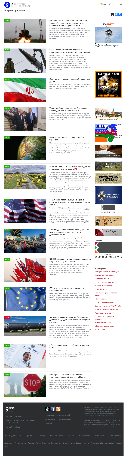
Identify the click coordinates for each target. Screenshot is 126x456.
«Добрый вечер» (101, 299)
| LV (117, 4)
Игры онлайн (100, 329)
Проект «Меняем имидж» (104, 302)
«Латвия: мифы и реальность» (106, 275)
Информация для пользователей (57, 415)
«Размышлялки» (101, 289)
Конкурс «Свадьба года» (104, 286)
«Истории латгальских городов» (107, 272)
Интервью (86, 443)
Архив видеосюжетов (103, 313)
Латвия (38, 443)
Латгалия (31, 443)
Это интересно (115, 436)
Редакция (48, 424)
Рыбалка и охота (56, 436)
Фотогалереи (100, 436)
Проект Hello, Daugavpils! (104, 282)
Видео (78, 443)
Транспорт (30, 436)
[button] (120, 4)
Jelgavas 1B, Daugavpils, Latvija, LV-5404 (21, 420)
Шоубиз (112, 443)
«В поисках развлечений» (105, 326)
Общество (104, 443)
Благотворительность (103, 322)
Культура (71, 443)
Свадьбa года (84, 436)
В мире (42, 436)
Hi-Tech (71, 436)
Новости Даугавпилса (13, 436)
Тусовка (118, 443)
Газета (7, 446)
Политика (46, 443)
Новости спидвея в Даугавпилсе (107, 309)
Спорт (65, 443)
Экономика (95, 443)
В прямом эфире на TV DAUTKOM (108, 306)
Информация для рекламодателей (58, 419)
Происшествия (56, 443)
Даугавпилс (22, 443)
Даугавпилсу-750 (11, 443)
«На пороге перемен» (103, 279)
